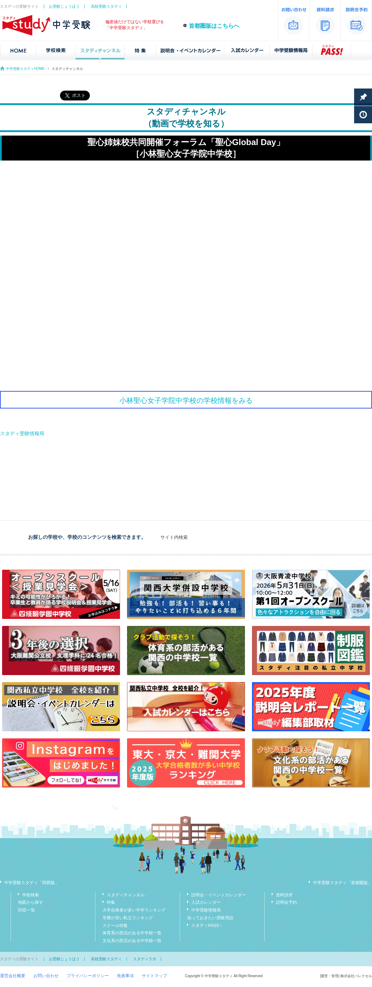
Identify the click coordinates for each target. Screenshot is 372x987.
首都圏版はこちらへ (214, 26)
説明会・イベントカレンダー (218, 895)
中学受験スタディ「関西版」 (31, 882)
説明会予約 (286, 902)
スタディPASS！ (207, 925)
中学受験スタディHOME (25, 69)
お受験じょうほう (64, 6)
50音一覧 (26, 910)
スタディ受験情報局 (22, 433)
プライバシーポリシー (88, 975)
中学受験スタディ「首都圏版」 (342, 882)
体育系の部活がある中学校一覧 (131, 932)
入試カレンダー (206, 902)
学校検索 (30, 895)
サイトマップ (154, 975)
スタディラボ (144, 959)
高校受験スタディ (106, 6)
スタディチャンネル (126, 895)
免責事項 (125, 975)
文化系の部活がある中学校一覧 (131, 940)
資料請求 (284, 895)
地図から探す (30, 902)
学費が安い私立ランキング (127, 917)
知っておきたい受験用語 (210, 917)
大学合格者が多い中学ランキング (134, 910)
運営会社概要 (12, 975)
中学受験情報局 (206, 910)
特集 (111, 902)
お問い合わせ (46, 975)
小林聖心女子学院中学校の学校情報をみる (186, 400)
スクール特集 (115, 925)
